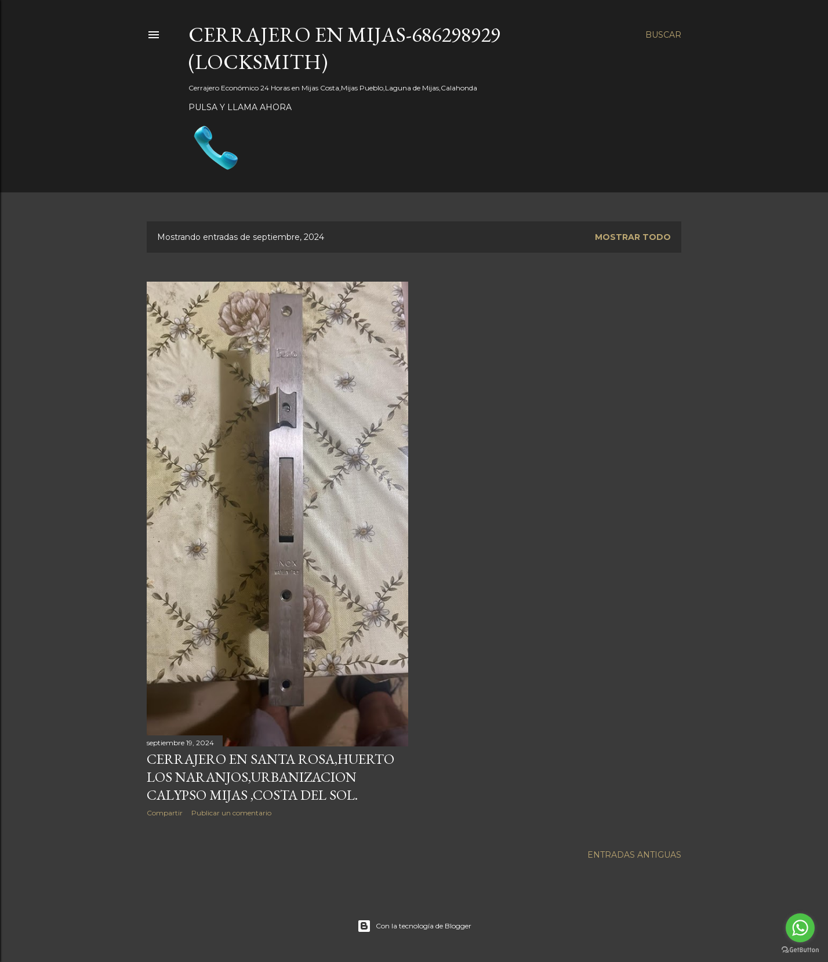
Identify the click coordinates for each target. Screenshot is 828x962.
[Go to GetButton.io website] (800, 950)
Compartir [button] (165, 812)
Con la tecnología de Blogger (414, 926)
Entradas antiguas (634, 855)
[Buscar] (663, 35)
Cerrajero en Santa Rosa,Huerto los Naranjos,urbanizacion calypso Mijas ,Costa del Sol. (270, 777)
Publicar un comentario (231, 812)
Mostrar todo (633, 237)
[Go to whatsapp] (800, 927)
